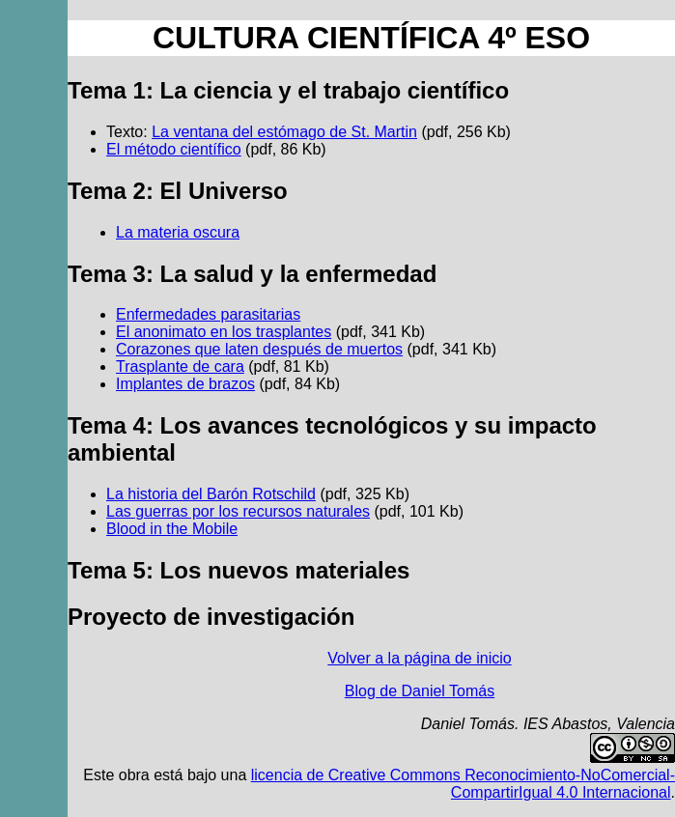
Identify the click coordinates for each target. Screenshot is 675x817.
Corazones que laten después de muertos (259, 349)
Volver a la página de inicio (419, 658)
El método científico (173, 149)
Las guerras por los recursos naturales (238, 511)
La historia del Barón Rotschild (211, 494)
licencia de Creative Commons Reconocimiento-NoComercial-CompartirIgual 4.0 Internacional (463, 784)
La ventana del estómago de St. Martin (284, 132)
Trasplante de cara (180, 366)
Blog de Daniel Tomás (419, 691)
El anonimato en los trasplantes (223, 332)
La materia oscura (177, 232)
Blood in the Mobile (172, 529)
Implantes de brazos (185, 384)
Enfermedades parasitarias (208, 314)
